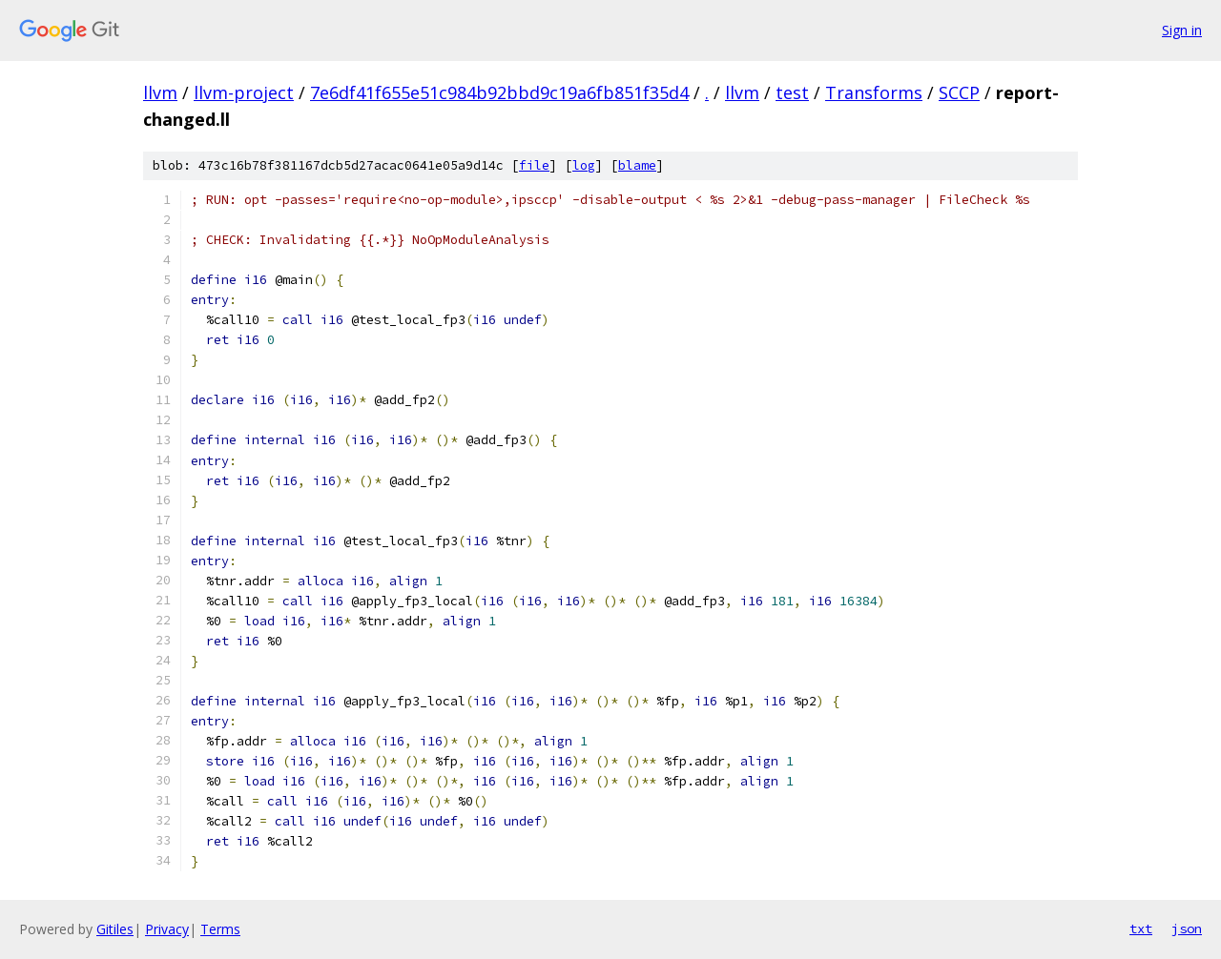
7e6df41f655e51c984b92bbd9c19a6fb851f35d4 (499, 92)
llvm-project (244, 92)
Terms (220, 929)
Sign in (1182, 30)
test (792, 92)
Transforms (873, 92)
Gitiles (115, 929)
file (534, 165)
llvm (160, 92)
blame (637, 165)
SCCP (959, 92)
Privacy (167, 929)
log (583, 165)
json (1186, 928)
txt (1140, 928)
